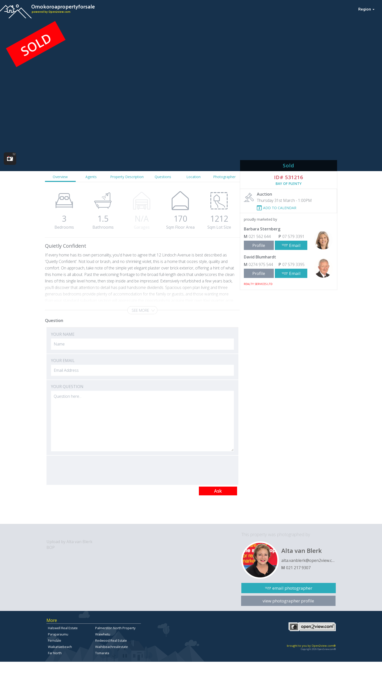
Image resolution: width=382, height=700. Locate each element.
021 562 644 (260, 236)
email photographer (292, 588)
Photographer (224, 176)
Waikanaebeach (60, 646)
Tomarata (102, 653)
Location (193, 176)
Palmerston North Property (115, 628)
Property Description (127, 176)
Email (295, 245)
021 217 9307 (298, 567)
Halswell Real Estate (63, 628)
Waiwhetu (102, 634)
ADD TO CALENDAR (279, 207)
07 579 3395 (293, 264)
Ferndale (54, 640)
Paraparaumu (58, 634)
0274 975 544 (261, 264)
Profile (258, 245)
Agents (91, 176)
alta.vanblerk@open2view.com (308, 560)
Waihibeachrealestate (111, 646)
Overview (60, 176)
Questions (163, 176)
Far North (55, 653)
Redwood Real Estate (111, 640)
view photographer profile (288, 601)
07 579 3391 (293, 236)
